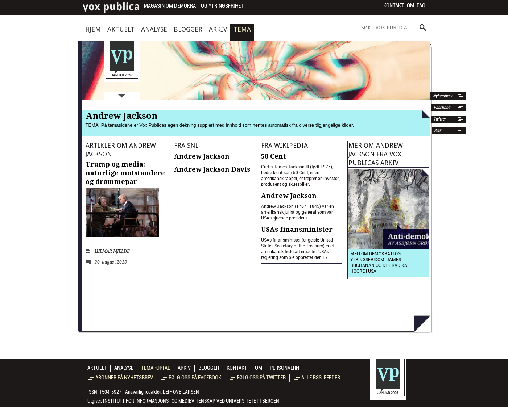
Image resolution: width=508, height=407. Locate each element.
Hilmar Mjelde (112, 251)
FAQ (421, 5)
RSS (437, 130)
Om (410, 5)
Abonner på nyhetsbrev (120, 377)
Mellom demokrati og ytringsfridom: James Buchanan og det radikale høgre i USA (381, 262)
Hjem (93, 29)
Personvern (284, 368)
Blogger (188, 29)
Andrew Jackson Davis (212, 169)
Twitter (439, 119)
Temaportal (155, 368)
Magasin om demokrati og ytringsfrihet (194, 6)
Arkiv (218, 29)
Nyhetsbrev (442, 95)
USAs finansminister (297, 229)
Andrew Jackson (202, 156)
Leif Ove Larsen (181, 392)
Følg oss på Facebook (191, 377)
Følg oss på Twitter (258, 377)
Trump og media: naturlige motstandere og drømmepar (125, 172)
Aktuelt (121, 29)
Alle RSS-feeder (317, 377)
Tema (242, 29)
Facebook (441, 107)
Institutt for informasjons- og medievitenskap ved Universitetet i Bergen (191, 401)
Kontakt (393, 5)
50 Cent (273, 156)
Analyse (154, 29)
